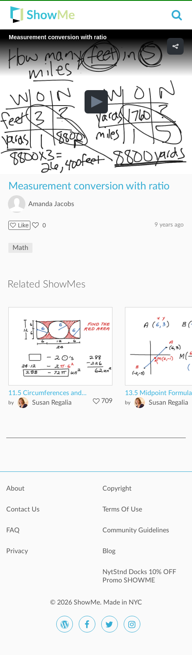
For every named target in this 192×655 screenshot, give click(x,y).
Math (20, 247)
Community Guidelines (135, 530)
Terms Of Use (122, 509)
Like (19, 225)
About (15, 488)
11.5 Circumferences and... (47, 393)
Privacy (17, 551)
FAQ (13, 530)
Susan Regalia (52, 402)
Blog (108, 551)
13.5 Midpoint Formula (158, 393)
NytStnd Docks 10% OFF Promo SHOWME (139, 576)
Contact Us (23, 509)
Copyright (117, 488)
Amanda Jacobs (51, 204)
